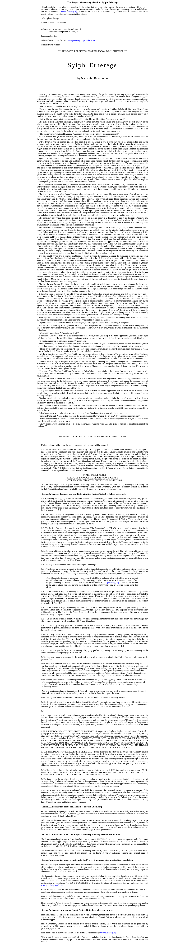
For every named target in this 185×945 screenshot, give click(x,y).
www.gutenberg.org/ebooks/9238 (81, 40)
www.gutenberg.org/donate (52, 885)
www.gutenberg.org (69, 12)
